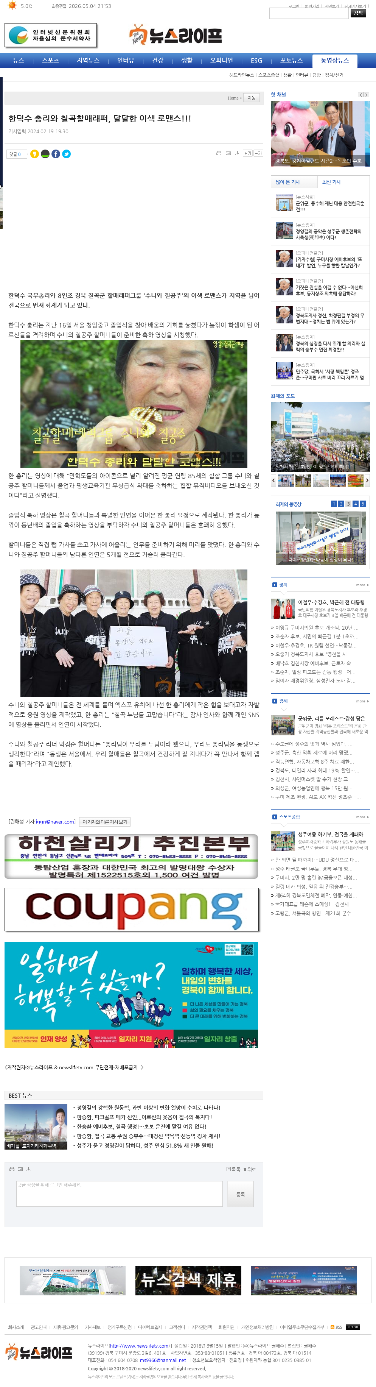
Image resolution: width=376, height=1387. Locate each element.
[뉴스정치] (305, 225)
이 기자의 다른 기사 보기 (104, 822)
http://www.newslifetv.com (139, 1345)
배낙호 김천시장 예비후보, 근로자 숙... (315, 663)
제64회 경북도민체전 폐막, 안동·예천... (316, 895)
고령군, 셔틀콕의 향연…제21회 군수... (315, 913)
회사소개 (16, 1327)
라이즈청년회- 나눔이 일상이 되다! (320, 559)
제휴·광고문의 (65, 1327)
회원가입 (312, 6)
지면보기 (332, 6)
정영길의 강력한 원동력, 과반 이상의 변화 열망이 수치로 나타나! (147, 1108)
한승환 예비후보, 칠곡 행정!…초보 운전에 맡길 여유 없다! (140, 1126)
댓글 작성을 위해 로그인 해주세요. (119, 1193)
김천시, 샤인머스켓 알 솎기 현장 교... (314, 779)
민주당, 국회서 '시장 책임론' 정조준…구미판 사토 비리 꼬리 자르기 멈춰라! (330, 377)
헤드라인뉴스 (241, 75)
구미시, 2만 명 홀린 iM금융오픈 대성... (316, 877)
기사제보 (93, 1327)
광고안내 (39, 1327)
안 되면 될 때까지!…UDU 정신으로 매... (317, 860)
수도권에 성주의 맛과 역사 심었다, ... (314, 744)
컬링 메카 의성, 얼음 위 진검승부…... (314, 886)
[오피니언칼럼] (309, 253)
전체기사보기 (355, 6)
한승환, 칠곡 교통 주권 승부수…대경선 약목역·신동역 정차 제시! (147, 1136)
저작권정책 (202, 1327)
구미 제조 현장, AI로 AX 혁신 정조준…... (318, 797)
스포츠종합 (268, 75)
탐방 (316, 75)
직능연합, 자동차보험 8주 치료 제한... (314, 761)
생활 (287, 75)
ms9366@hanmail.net (163, 1360)
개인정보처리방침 (257, 1327)
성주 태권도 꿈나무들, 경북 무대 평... (314, 869)
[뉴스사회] (305, 197)
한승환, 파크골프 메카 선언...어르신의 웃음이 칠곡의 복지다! (142, 1117)
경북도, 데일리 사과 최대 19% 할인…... (317, 770)
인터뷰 (302, 75)
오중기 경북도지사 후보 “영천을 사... (313, 654)
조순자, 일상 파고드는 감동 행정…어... (315, 672)
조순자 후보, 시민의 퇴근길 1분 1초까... (317, 636)
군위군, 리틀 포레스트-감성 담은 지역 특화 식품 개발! (331, 722)
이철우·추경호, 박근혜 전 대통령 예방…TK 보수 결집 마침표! (331, 605)
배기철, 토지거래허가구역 (31, 1146)
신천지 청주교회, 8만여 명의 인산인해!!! (312, 467)
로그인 (293, 6)
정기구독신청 (119, 1327)
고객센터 (177, 1327)
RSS (336, 1327)
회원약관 (226, 1327)
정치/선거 (334, 75)
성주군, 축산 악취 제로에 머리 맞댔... (314, 752)
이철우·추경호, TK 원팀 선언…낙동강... (316, 645)
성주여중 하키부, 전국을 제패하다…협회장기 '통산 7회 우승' (330, 838)
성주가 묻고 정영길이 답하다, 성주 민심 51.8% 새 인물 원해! (143, 1145)
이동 (251, 97)
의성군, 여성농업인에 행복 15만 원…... (316, 788)
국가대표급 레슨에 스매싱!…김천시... (314, 904)
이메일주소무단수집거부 (302, 1327)
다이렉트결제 (150, 1327)
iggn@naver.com (55, 821)
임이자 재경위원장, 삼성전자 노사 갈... (315, 680)
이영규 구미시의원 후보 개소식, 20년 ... (317, 627)
